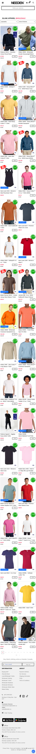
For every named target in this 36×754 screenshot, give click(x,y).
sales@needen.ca (6, 709)
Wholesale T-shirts (6, 680)
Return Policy (5, 689)
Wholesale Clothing (7, 678)
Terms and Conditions (15, 748)
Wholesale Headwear (7, 682)
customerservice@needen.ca (9, 705)
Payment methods (24, 671)
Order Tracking (8, 713)
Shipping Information (24, 676)
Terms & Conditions (24, 680)
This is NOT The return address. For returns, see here (13, 731)
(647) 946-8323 (8, 694)
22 (16, 655)
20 (33, 652)
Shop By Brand (6, 674)
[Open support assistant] (33, 751)
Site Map (23, 748)
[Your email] (12, 664)
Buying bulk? (5, 671)
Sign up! (28, 664)
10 (30, 652)
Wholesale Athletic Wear (8, 687)
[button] (26, 2)
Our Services (22, 674)
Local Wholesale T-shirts (8, 676)
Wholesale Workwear (7, 685)
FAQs (20, 678)
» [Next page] (19, 655)
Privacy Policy (6, 748)
